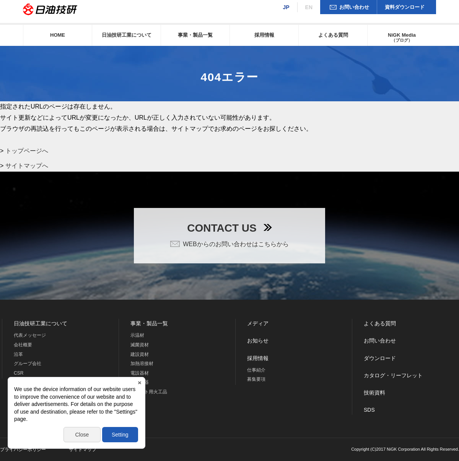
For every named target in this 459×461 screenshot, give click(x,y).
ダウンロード (380, 358)
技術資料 (374, 393)
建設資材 (139, 354)
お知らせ (258, 341)
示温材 (137, 335)
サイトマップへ (26, 165)
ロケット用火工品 (148, 391)
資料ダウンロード (405, 7)
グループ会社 (27, 363)
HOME (57, 35)
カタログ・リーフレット (393, 375)
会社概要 (23, 344)
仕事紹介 (256, 370)
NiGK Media (402, 37)
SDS (369, 410)
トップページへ (26, 151)
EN (309, 7)
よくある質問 (333, 35)
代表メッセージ (30, 335)
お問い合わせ (354, 7)
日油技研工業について (126, 35)
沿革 (18, 354)
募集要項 (256, 379)
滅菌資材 (139, 344)
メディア (258, 323)
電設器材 (139, 373)
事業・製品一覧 (195, 35)
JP (286, 7)
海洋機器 (139, 382)
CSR (18, 373)
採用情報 (264, 35)
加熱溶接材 (141, 363)
